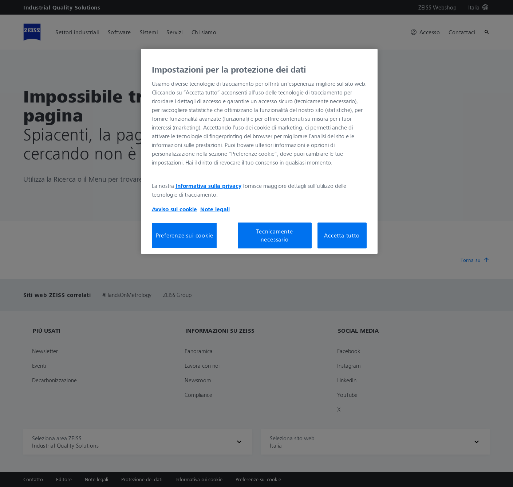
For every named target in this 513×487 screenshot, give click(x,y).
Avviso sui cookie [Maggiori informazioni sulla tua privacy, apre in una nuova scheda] (174, 209)
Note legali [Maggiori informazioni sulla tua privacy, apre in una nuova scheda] (215, 209)
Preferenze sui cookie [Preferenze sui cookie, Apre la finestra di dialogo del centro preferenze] (184, 235)
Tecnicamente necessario (274, 235)
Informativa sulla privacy (208, 186)
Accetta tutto (341, 235)
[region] (259, 151)
